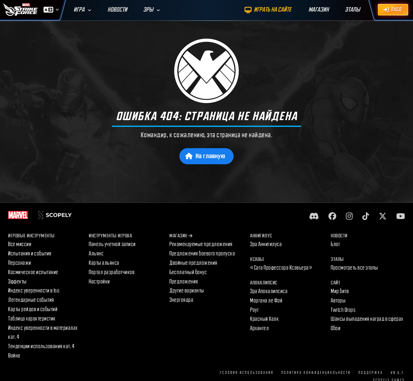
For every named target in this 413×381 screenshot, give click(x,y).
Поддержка (370, 372)
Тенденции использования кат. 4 (41, 346)
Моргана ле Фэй (266, 300)
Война (14, 355)
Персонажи (19, 263)
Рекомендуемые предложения (201, 244)
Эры (148, 10)
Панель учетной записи (112, 244)
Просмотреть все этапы (354, 267)
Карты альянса (104, 263)
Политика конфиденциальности (316, 372)
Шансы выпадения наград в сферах (367, 319)
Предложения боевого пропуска (202, 253)
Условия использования (247, 372)
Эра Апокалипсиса (268, 291)
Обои (335, 328)
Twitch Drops (343, 310)
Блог (335, 244)
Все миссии (19, 244)
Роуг (254, 310)
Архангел (259, 328)
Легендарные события (31, 300)
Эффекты (17, 281)
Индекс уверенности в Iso (33, 290)
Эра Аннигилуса (266, 244)
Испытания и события (30, 253)
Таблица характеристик (32, 318)
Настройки (99, 281)
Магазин (180, 236)
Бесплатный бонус (188, 272)
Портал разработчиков (112, 272)
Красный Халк (264, 319)
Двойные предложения (193, 263)
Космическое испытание (33, 272)
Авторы (338, 300)
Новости (117, 10)
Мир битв (340, 291)
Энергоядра (181, 300)
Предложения (183, 281)
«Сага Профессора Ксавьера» (281, 267)
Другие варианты (186, 290)
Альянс (96, 253)
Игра (79, 10)
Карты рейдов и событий (32, 309)
